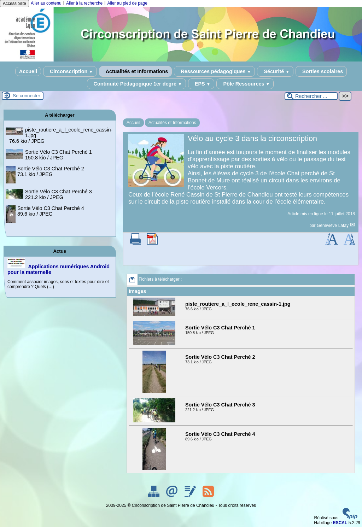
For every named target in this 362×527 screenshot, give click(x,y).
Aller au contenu (46, 3)
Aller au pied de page (127, 3)
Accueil (28, 71)
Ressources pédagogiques (214, 71)
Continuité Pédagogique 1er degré (136, 83)
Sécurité (275, 71)
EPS (201, 83)
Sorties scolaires (321, 71)
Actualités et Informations (135, 71)
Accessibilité (14, 3)
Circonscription (70, 71)
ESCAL (340, 522)
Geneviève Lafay (333, 225)
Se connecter (26, 95)
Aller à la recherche (84, 3)
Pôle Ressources (245, 83)
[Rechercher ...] (311, 96)
